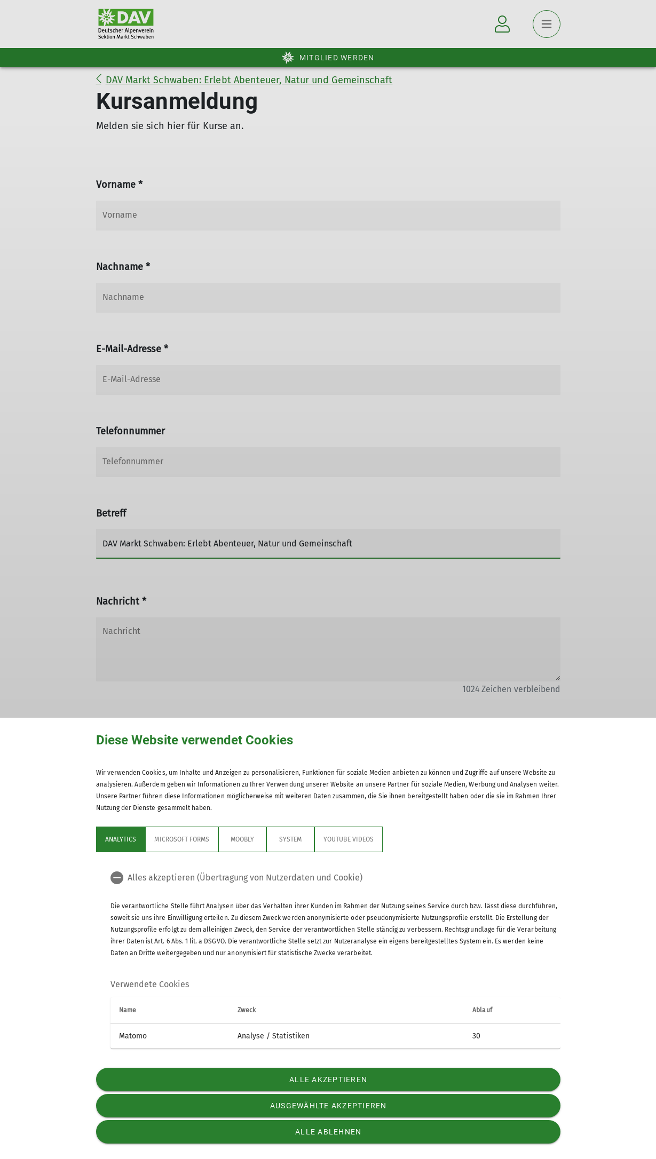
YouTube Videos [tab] (348, 839)
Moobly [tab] (242, 839)
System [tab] (290, 839)
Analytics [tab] (120, 839)
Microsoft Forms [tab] (181, 839)
